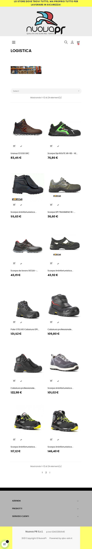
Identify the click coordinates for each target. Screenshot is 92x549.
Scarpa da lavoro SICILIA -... (24, 271)
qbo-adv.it (67, 538)
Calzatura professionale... (60, 330)
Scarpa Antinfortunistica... (23, 212)
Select (47, 91)
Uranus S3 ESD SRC (20, 153)
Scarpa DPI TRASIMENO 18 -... (61, 212)
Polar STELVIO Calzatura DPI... (25, 330)
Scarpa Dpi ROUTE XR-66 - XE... (63, 153)
